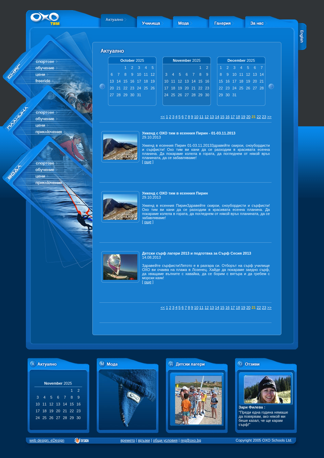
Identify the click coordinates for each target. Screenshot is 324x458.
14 (217, 117)
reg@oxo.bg (191, 440)
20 (248, 117)
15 (222, 117)
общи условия (165, 440)
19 (243, 117)
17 (233, 117)
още (147, 162)
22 (259, 117)
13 (212, 117)
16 (228, 117)
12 (206, 117)
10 (196, 117)
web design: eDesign (47, 440)
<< (162, 117)
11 (201, 117)
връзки (144, 440)
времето (128, 440)
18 (238, 117)
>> (269, 117)
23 (264, 117)
